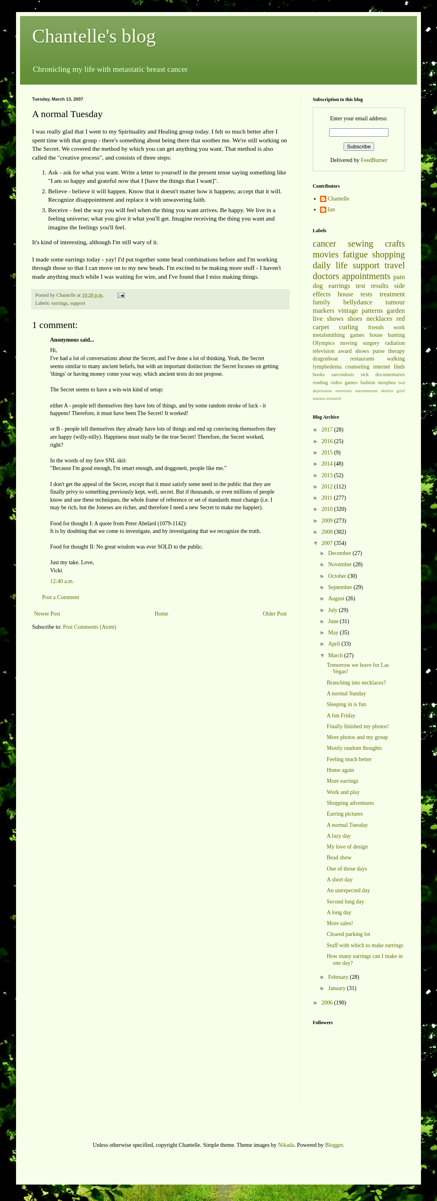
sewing (360, 244)
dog (318, 286)
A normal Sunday (346, 694)
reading (320, 382)
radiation (395, 343)
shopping (388, 254)
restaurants (362, 359)
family (321, 302)
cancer (324, 244)
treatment (392, 294)
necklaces (379, 318)
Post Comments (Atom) (89, 627)
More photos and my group (357, 737)
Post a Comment (60, 597)
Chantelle (339, 199)
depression (322, 390)
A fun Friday (341, 716)
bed (402, 382)
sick (365, 374)
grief (401, 390)
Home (161, 614)
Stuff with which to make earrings (365, 945)
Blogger (334, 1145)
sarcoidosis (343, 374)
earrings (59, 303)
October (338, 576)
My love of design (347, 847)
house (345, 294)
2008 (328, 532)
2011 (328, 498)
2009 (328, 521)
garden (395, 310)
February (339, 977)
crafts (395, 244)
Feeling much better (349, 759)
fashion (367, 382)
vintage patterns (360, 310)
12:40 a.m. (62, 581)
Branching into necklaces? (356, 683)
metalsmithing (329, 335)
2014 (328, 464)
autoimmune (366, 390)
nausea (319, 398)
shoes (355, 318)
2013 (328, 475)
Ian (331, 210)
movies (326, 254)
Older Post (275, 614)
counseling (357, 367)
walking (396, 359)
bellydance (357, 302)
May (334, 633)
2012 (328, 487)
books (319, 374)
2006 (328, 1003)
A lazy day (339, 836)
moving (348, 343)
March (336, 655)
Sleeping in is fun (346, 704)
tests (366, 294)
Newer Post (47, 614)
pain (399, 277)
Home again (340, 770)
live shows (328, 318)
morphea (387, 382)
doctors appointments (351, 276)
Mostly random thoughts (354, 748)
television (323, 351)
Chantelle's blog (94, 36)
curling (348, 327)
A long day (339, 912)
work (399, 327)
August (337, 598)
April (334, 644)
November (340, 564)
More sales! (340, 923)
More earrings (342, 781)
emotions (343, 390)
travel (394, 265)
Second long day (345, 902)
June (334, 621)
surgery (371, 343)
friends (376, 327)
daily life (330, 265)
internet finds (389, 367)
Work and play (343, 792)
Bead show (339, 858)
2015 (328, 453)
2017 (328, 430)
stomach (333, 398)
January (337, 988)
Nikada (286, 1145)
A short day (340, 880)
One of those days (347, 869)
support (77, 303)
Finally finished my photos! (358, 726)
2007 (328, 543)
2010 (328, 509)
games (357, 335)
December (340, 553)
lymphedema (327, 367)
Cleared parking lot (348, 934)
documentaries (390, 374)
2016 (328, 441)
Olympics (323, 343)
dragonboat (325, 359)
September (340, 587)
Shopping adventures (350, 803)
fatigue (355, 254)
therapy (396, 351)
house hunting (387, 335)
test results (372, 286)
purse (378, 351)
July (333, 610)
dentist (387, 390)
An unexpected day (348, 890)
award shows (353, 351)
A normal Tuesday (347, 825)
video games (344, 382)
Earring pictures (345, 814)
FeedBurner (374, 160)
